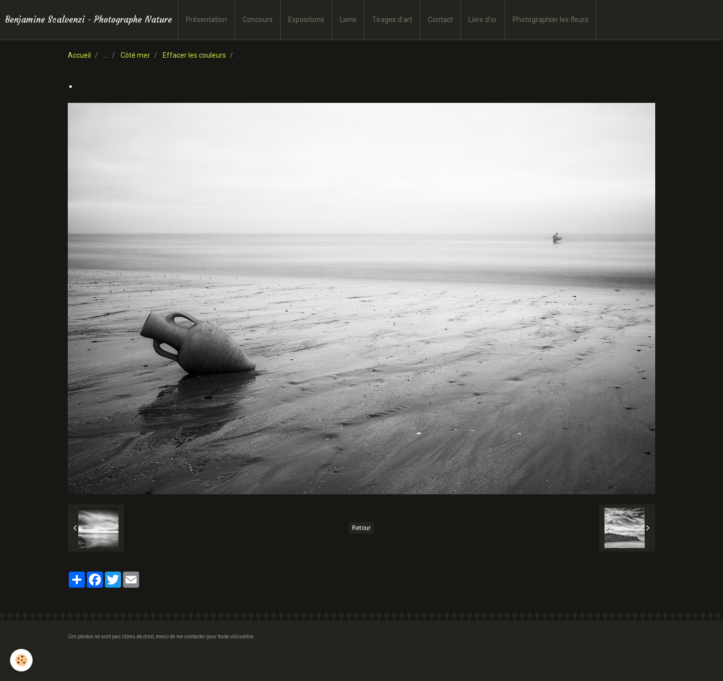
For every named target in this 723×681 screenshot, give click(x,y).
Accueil (79, 55)
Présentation (206, 20)
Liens (348, 20)
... (105, 55)
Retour (361, 527)
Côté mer (135, 55)
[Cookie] (21, 660)
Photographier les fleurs (550, 20)
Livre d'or (482, 20)
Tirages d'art (392, 20)
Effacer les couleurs (194, 55)
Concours (258, 20)
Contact (440, 20)
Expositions (306, 20)
